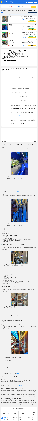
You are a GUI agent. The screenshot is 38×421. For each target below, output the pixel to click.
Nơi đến (12, 6)
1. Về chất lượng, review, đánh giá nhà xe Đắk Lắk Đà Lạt (10, 60)
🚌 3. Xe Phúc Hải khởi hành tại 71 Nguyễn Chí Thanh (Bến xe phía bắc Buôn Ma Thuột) (13, 54)
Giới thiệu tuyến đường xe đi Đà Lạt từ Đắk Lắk (7, 59)
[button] (23, 68)
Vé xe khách (2, 9)
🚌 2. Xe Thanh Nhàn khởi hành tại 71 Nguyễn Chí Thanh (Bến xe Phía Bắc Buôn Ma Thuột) (13, 53)
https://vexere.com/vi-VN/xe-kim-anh (16, 372)
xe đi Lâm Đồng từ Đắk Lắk (7, 9)
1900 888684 (17, 191)
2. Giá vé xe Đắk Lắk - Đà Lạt (7, 61)
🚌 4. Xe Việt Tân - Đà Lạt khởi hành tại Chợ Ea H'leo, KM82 (10, 55)
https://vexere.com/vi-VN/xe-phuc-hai (16, 284)
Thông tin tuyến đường (4, 58)
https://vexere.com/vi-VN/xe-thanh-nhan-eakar (18, 242)
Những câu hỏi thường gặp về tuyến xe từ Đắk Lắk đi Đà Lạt (8, 57)
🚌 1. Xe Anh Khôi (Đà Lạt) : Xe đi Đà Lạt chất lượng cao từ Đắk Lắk (11, 52)
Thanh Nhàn (18, 225)
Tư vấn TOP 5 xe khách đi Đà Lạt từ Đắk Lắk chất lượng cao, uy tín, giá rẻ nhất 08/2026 (11, 51)
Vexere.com (13, 378)
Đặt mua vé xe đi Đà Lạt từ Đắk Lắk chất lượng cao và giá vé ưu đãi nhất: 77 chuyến (14, 50)
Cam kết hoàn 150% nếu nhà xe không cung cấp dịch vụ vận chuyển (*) (10, 2)
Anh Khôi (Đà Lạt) (18, 178)
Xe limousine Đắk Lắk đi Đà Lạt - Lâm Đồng (16, 115)
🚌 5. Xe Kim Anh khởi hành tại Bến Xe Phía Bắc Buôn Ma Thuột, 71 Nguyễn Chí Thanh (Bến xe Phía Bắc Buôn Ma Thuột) (17, 56)
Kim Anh (17, 357)
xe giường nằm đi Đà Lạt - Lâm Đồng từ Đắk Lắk (8, 404)
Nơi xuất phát (5, 6)
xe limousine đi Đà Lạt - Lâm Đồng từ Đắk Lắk (8, 396)
